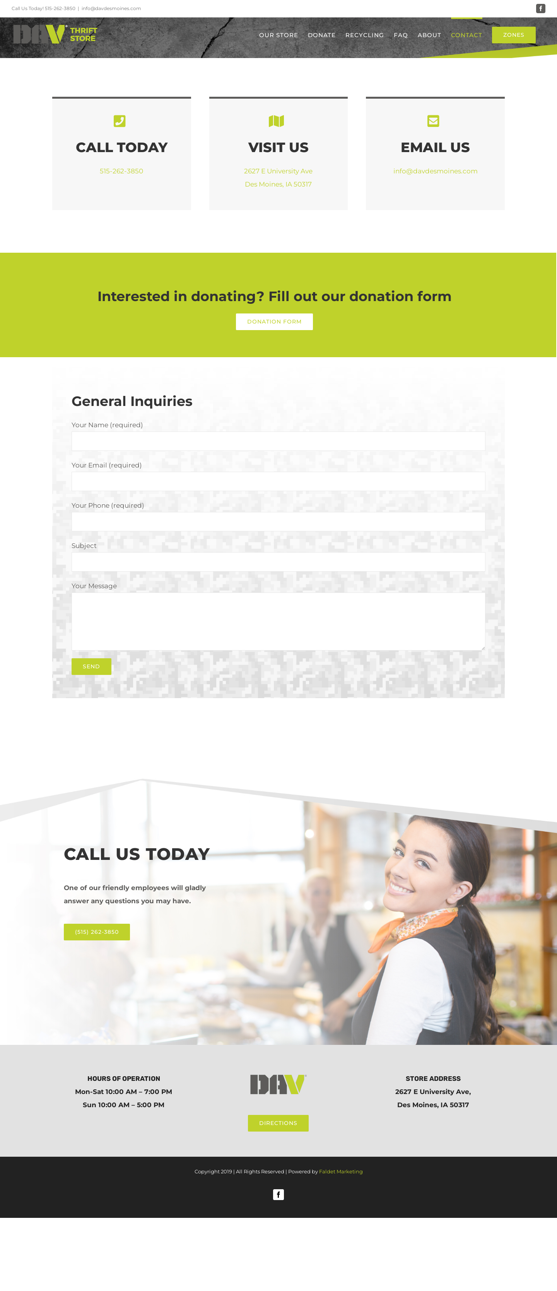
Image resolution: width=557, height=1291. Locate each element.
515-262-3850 (60, 8)
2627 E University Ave (278, 171)
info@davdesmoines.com (111, 8)
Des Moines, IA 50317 (278, 184)
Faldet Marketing (341, 1171)
